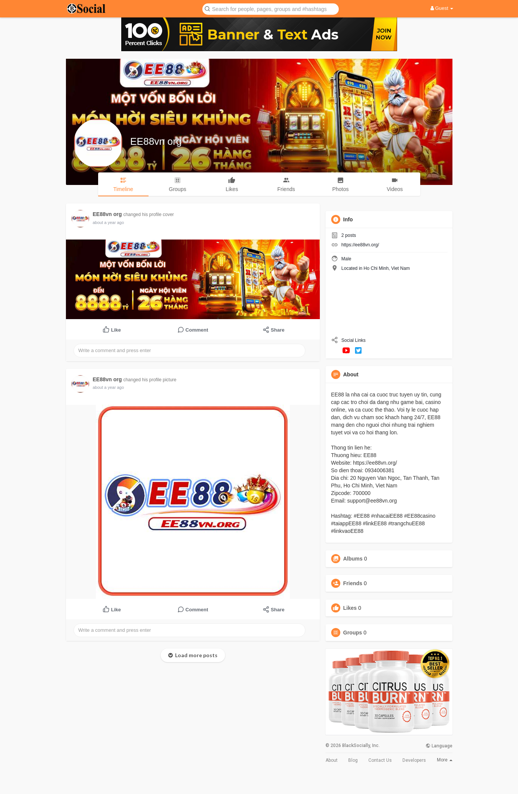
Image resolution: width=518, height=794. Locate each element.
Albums (353, 559)
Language (439, 746)
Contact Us (380, 760)
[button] (270, 8)
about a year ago (108, 222)
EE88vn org (156, 141)
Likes (350, 608)
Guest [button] (442, 8)
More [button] (444, 760)
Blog (353, 760)
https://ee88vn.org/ (360, 244)
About (332, 760)
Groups (352, 633)
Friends (353, 583)
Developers (414, 760)
